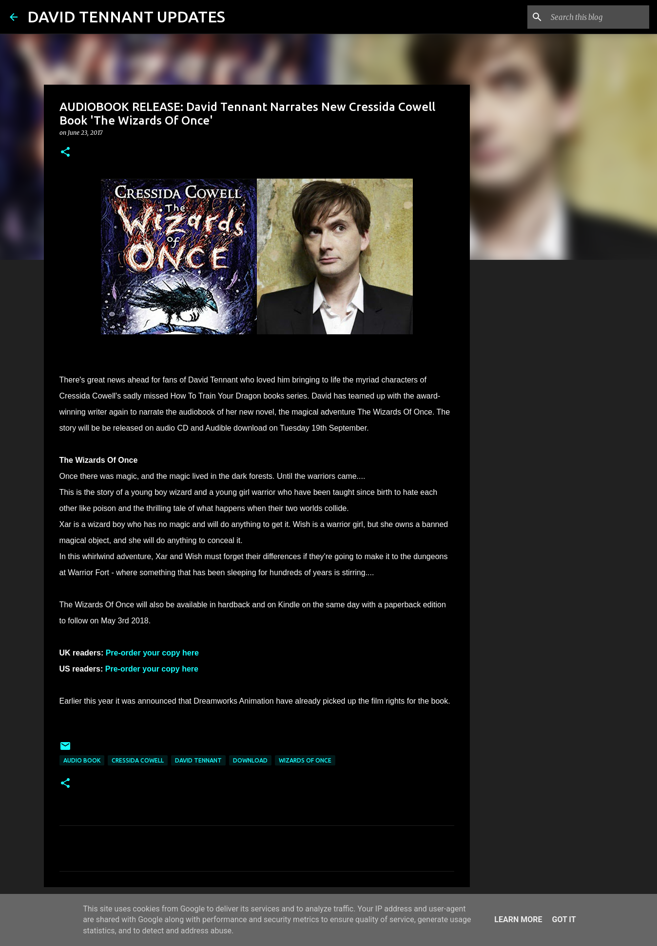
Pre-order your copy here (152, 653)
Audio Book (81, 760)
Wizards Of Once (305, 760)
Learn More (518, 919)
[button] (65, 152)
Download (250, 760)
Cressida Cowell (138, 760)
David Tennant (198, 760)
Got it (564, 919)
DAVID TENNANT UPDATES (126, 16)
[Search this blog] (598, 17)
